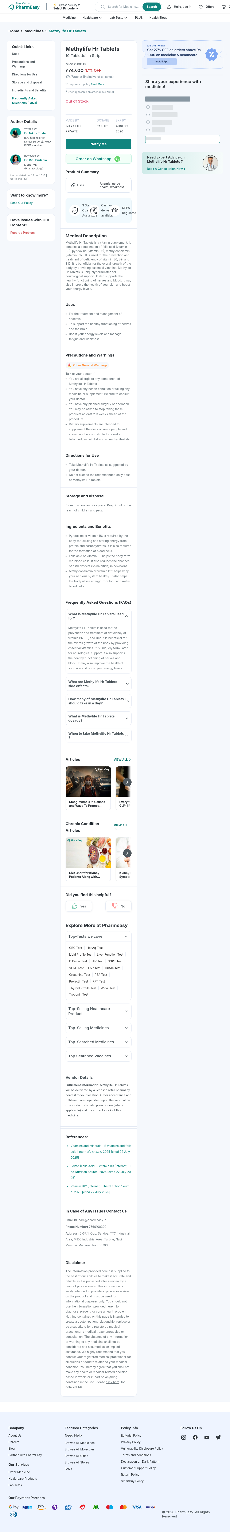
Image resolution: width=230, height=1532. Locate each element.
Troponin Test (78, 994)
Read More (97, 84)
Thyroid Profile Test (82, 988)
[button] (128, 7)
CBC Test (75, 948)
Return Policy (130, 1474)
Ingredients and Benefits (29, 90)
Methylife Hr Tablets (67, 31)
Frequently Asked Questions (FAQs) (24, 100)
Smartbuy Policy (132, 1481)
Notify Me (98, 144)
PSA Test (101, 974)
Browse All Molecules (79, 1449)
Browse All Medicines (80, 1443)
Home (13, 31)
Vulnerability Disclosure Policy (142, 1448)
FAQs (68, 1469)
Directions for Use (24, 74)
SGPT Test (115, 961)
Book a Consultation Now (166, 169)
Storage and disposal (27, 82)
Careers (13, 1442)
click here (112, 1382)
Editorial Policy (131, 1435)
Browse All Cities (76, 1456)
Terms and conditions (136, 1455)
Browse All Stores (77, 1462)
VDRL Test (76, 968)
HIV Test (98, 961)
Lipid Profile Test (80, 954)
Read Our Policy (21, 203)
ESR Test (94, 968)
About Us (14, 1435)
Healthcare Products (22, 1478)
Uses (15, 53)
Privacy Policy (131, 1442)
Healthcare (90, 17)
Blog (11, 1448)
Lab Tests (116, 17)
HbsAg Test (95, 948)
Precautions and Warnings (23, 64)
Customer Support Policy (138, 1468)
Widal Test (108, 988)
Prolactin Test (78, 981)
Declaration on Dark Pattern (140, 1461)
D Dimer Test (78, 961)
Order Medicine (19, 1472)
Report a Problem (22, 232)
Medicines (34, 31)
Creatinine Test (79, 974)
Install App (161, 61)
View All (123, 759)
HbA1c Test (112, 968)
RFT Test (99, 981)
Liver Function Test (110, 954)
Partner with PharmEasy (25, 1455)
